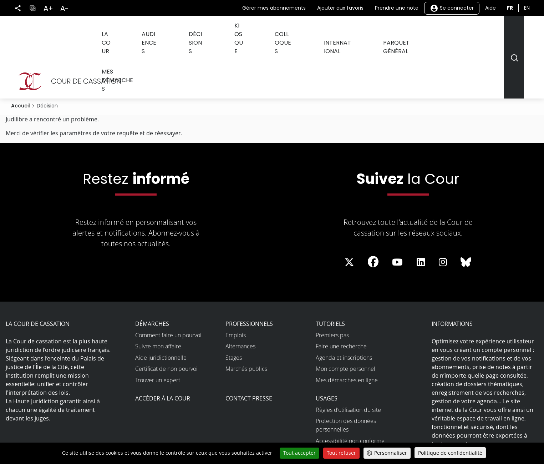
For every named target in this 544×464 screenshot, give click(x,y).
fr (510, 7)
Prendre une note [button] (396, 7)
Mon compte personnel (345, 319)
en (527, 7)
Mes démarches (461, 31)
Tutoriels (330, 274)
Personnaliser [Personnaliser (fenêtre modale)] (390, 452)
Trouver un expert (157, 330)
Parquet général (399, 31)
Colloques (288, 31)
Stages (233, 307)
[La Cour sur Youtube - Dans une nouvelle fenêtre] (397, 212)
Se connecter (452, 8)
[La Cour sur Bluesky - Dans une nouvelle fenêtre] (466, 212)
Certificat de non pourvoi (166, 319)
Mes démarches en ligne (347, 330)
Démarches (152, 274)
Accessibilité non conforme (350, 390)
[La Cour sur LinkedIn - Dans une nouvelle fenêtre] (421, 212)
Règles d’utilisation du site (348, 359)
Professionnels (249, 274)
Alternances (240, 296)
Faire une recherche (341, 296)
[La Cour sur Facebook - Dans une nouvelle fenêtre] (373, 211)
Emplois (235, 285)
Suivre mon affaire (158, 296)
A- (64, 8)
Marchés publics (246, 319)
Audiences (165, 31)
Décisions (208, 31)
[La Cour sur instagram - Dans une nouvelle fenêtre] (443, 212)
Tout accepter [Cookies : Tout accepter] (299, 452)
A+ (48, 8)
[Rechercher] (513, 32)
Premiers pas (332, 285)
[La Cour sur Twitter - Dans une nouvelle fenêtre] (349, 212)
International (339, 31)
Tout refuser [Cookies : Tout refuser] (341, 452)
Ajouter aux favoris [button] (340, 7)
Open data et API (337, 402)
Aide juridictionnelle (161, 307)
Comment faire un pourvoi (168, 285)
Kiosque (247, 31)
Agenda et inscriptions (344, 307)
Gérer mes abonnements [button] (274, 7)
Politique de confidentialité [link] (450, 452)
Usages (326, 348)
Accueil (20, 55)
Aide (490, 7)
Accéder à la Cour (162, 348)
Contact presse (248, 348)
